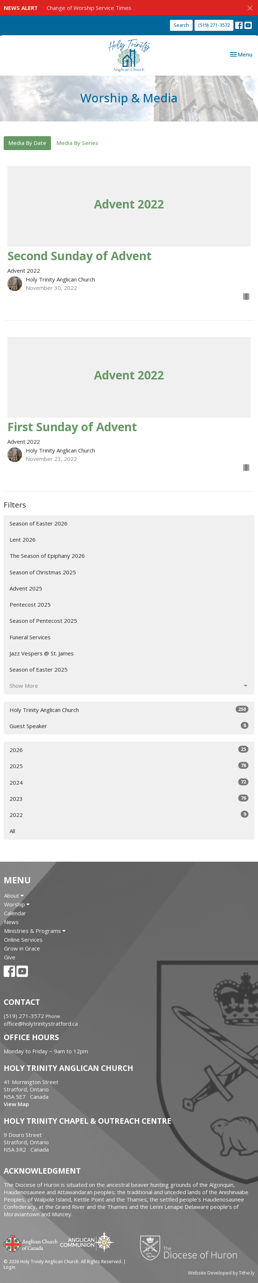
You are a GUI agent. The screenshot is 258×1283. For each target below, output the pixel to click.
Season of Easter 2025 (39, 669)
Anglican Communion (87, 1241)
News (11, 922)
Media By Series (77, 142)
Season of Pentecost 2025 (43, 620)
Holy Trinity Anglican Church (129, 709)
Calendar (15, 913)
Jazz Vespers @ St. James (42, 653)
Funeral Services (30, 637)
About (14, 895)
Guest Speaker (129, 726)
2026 (129, 749)
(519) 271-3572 (214, 25)
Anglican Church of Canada (31, 1243)
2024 (129, 782)
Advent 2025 (26, 588)
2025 (129, 766)
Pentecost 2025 (30, 604)
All (12, 831)
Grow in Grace (22, 948)
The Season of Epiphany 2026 (47, 555)
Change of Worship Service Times (89, 7)
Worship (17, 904)
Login (9, 1267)
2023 (129, 798)
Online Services (23, 939)
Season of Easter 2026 (39, 523)
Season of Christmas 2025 (43, 572)
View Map (16, 1104)
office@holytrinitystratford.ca (41, 1023)
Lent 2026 (23, 539)
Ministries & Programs (35, 930)
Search (181, 25)
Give (9, 957)
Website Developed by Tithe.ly (221, 1273)
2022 (129, 814)
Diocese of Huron (191, 1247)
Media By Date (27, 142)
